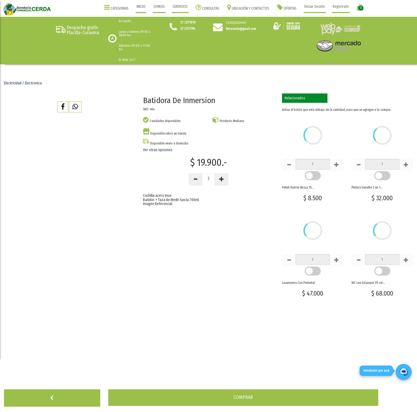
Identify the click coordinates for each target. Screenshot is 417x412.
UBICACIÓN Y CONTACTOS (248, 7)
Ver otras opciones (157, 150)
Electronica (33, 83)
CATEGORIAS (116, 7)
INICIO (141, 6)
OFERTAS (286, 7)
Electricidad (12, 83)
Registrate (341, 6)
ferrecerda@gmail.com (241, 29)
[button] (62, 106)
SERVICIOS (180, 6)
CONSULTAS (207, 7)
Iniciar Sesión (314, 6)
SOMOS (159, 6)
